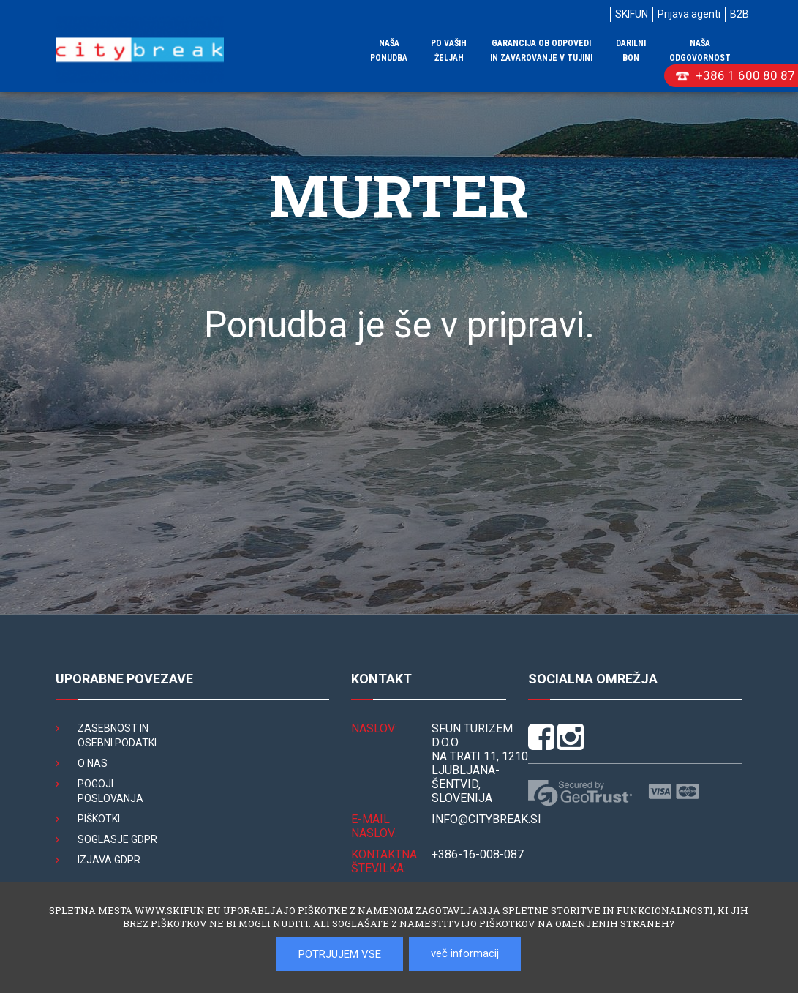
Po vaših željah (449, 50)
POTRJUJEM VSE (339, 954)
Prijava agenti (689, 14)
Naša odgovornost (700, 50)
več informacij (465, 953)
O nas (93, 763)
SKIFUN (631, 14)
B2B (739, 14)
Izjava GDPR (109, 860)
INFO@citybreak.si (486, 819)
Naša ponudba (388, 50)
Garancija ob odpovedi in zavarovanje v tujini (541, 50)
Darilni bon (631, 50)
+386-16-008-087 (478, 854)
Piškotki (99, 819)
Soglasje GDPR (117, 839)
